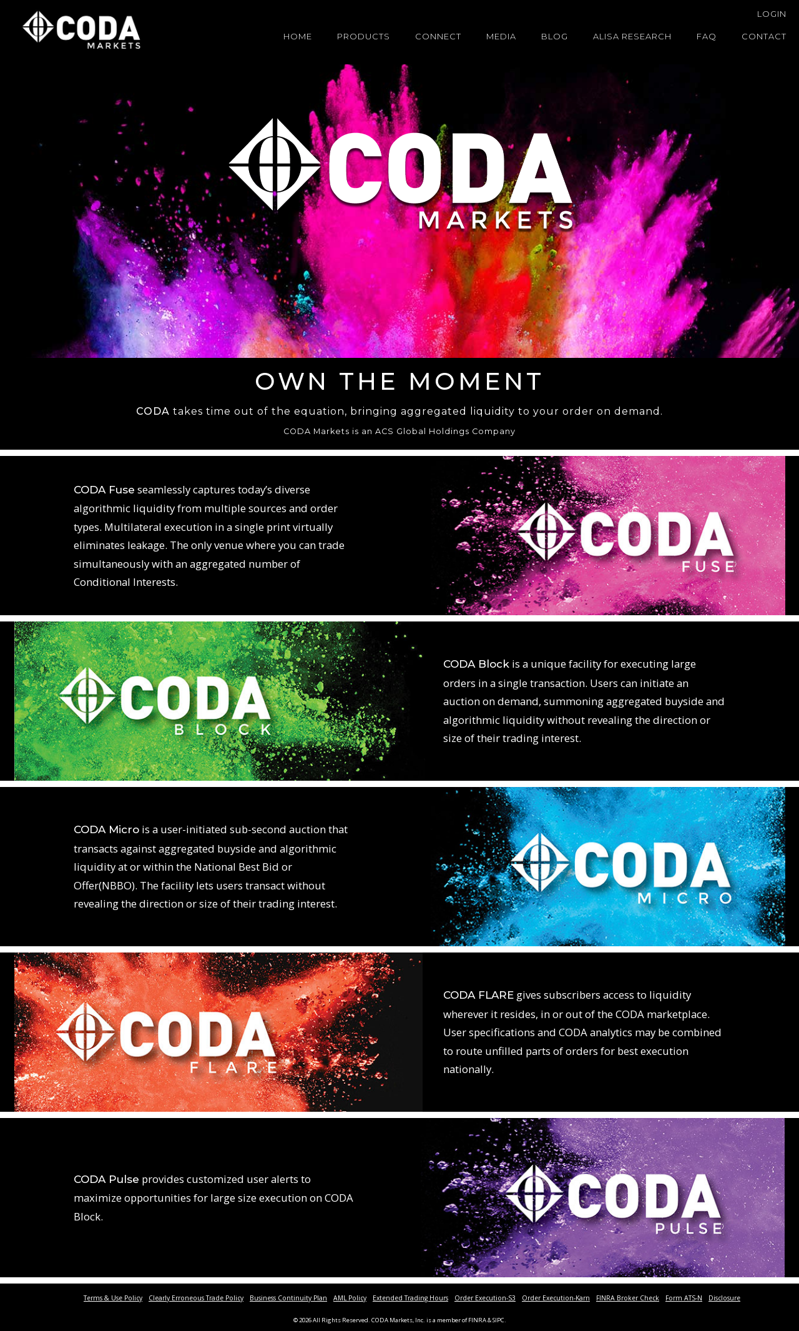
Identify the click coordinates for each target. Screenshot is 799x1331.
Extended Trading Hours (410, 1298)
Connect (438, 36)
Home (297, 36)
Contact (764, 36)
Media (501, 36)
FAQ (707, 36)
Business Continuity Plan (288, 1298)
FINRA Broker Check (627, 1298)
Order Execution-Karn (556, 1298)
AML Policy (349, 1298)
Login (772, 14)
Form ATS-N (683, 1298)
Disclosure (724, 1298)
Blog (554, 36)
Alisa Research (632, 36)
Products (363, 36)
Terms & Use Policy (113, 1298)
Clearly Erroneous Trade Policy (196, 1298)
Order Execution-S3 (485, 1298)
